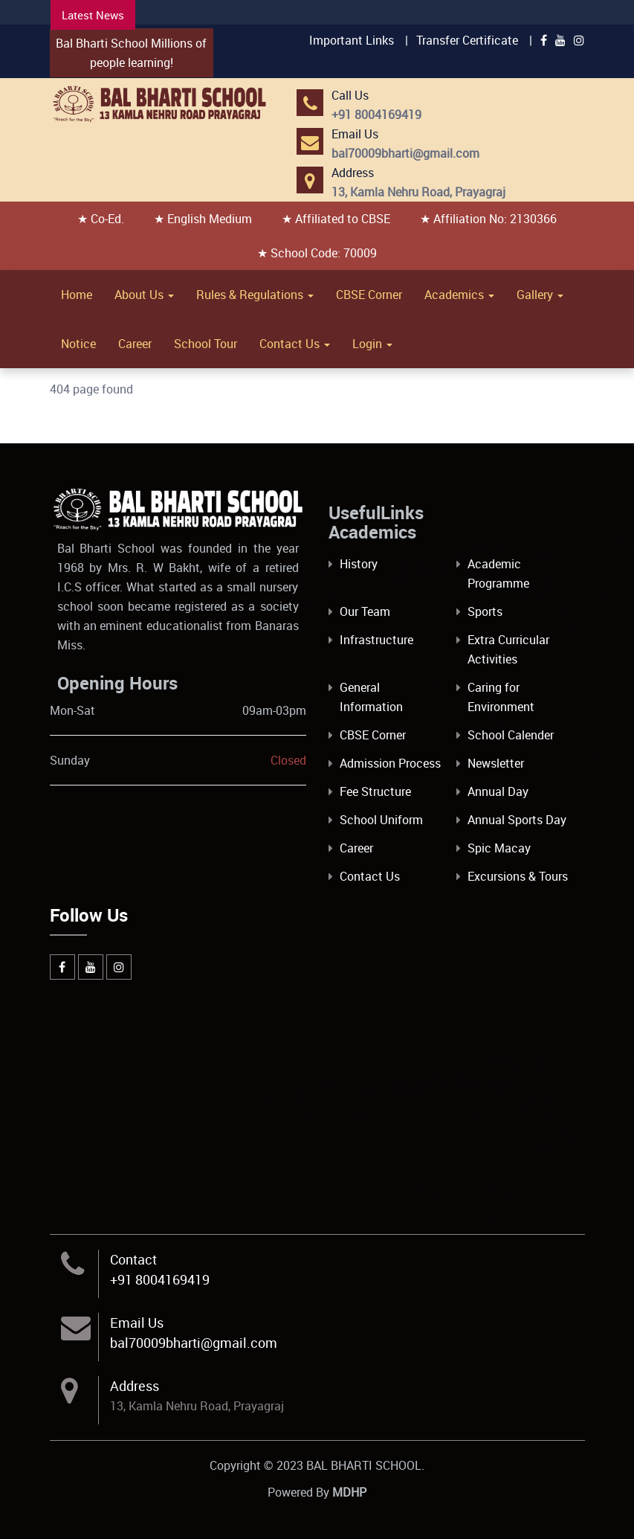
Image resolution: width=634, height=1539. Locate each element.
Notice (78, 343)
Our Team (365, 611)
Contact (133, 1259)
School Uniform (381, 820)
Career (135, 343)
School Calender (511, 735)
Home (76, 294)
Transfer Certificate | (474, 40)
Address (134, 1386)
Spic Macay (499, 848)
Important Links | (358, 40)
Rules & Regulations (255, 294)
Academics (459, 294)
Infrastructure (376, 640)
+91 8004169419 (160, 1279)
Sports (485, 611)
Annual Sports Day (517, 820)
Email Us (137, 1322)
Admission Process (390, 763)
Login (372, 343)
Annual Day (498, 791)
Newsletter (496, 763)
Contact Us (294, 343)
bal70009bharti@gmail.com (193, 1343)
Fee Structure (375, 791)
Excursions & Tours (518, 876)
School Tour (205, 343)
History (359, 564)
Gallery (540, 294)
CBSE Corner (369, 294)
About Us (144, 294)
